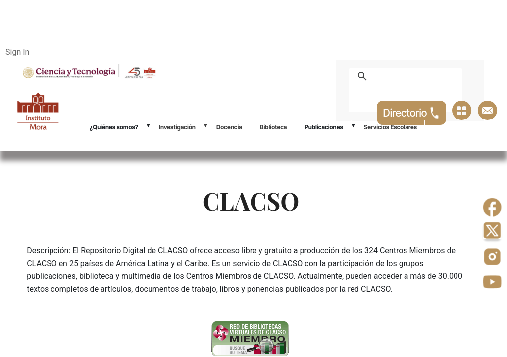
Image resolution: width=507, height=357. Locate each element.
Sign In (17, 52)
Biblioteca (273, 127)
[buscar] (416, 76)
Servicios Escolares (390, 127)
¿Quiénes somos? (114, 127)
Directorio (411, 112)
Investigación (177, 127)
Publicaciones (323, 127)
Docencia (229, 127)
